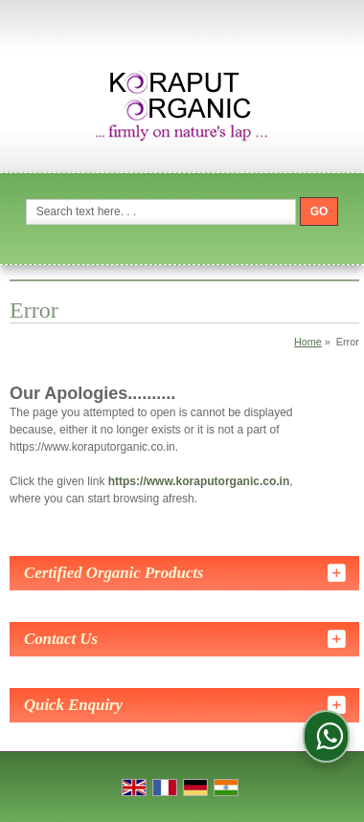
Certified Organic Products (113, 573)
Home (308, 341)
